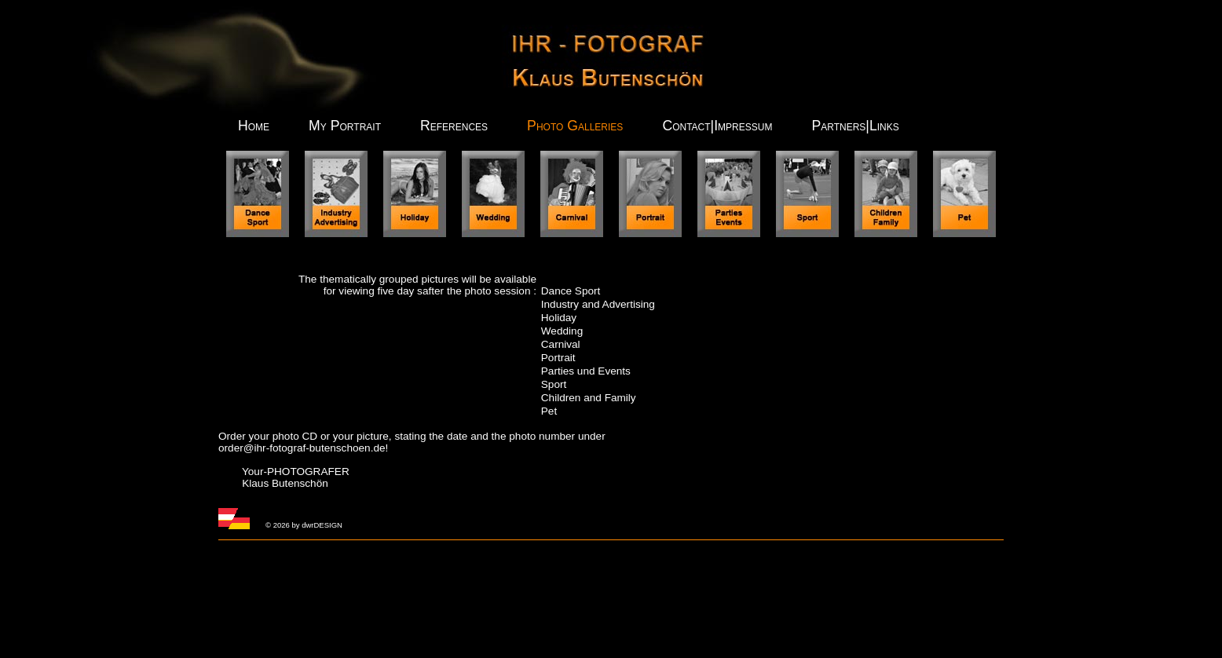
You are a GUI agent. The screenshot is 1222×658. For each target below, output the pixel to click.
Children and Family (588, 398)
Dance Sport (571, 291)
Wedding (562, 331)
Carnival (560, 344)
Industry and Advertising (598, 304)
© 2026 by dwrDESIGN (303, 525)
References (454, 125)
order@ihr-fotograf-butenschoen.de (302, 448)
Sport (554, 384)
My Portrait (345, 125)
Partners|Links (854, 125)
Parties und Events (586, 371)
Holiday (558, 318)
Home (253, 125)
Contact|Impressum (717, 125)
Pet (549, 411)
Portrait (558, 358)
